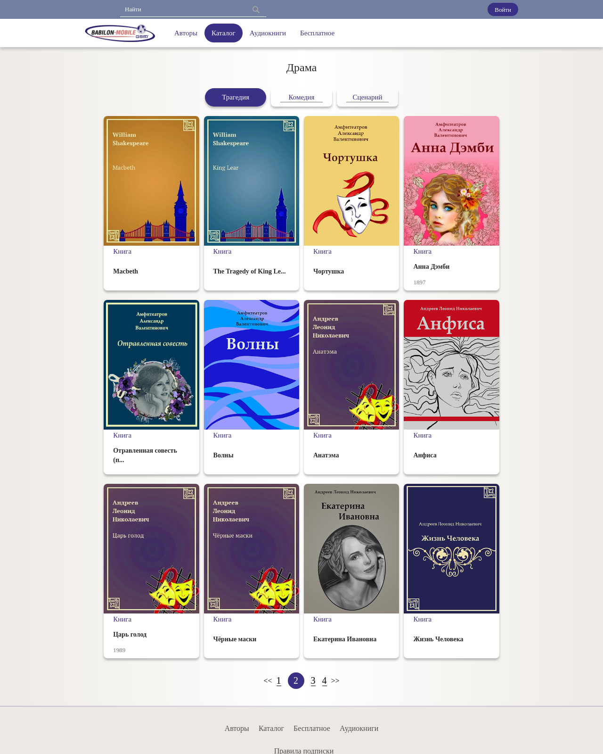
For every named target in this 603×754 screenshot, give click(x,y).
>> (335, 681)
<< (267, 681)
